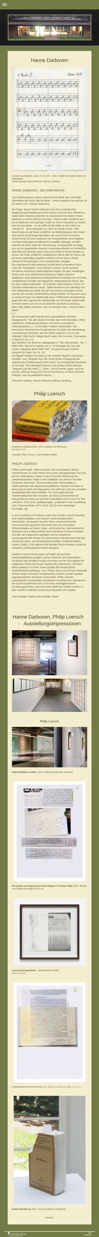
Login (89, 1233)
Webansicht (87, 1235)
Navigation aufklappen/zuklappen (49, 4)
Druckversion (14, 1234)
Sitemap (23, 1234)
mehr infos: (49, 1217)
